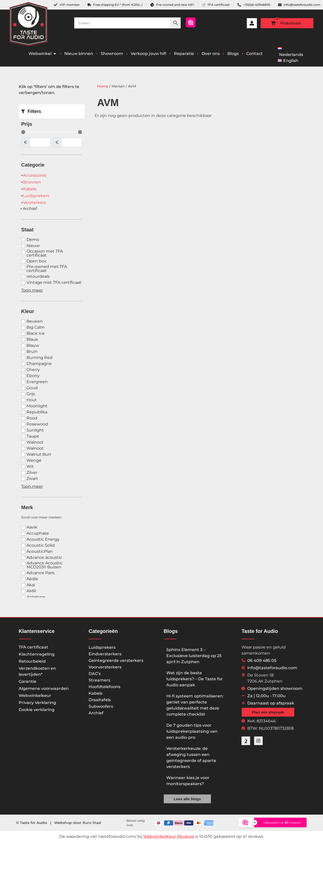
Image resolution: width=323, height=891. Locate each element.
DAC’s (95, 673)
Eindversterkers (105, 654)
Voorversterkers (105, 667)
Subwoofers (101, 706)
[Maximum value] (71, 142)
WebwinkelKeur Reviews (168, 836)
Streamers (99, 680)
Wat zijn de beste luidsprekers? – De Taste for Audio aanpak (194, 678)
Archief (96, 713)
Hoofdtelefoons (104, 686)
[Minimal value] (51, 132)
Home (102, 86)
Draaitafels (100, 699)
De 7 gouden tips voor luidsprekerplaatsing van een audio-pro (192, 731)
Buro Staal (92, 822)
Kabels (95, 693)
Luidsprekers (102, 647)
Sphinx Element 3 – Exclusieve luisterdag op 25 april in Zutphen (194, 655)
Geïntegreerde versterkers (116, 660)
